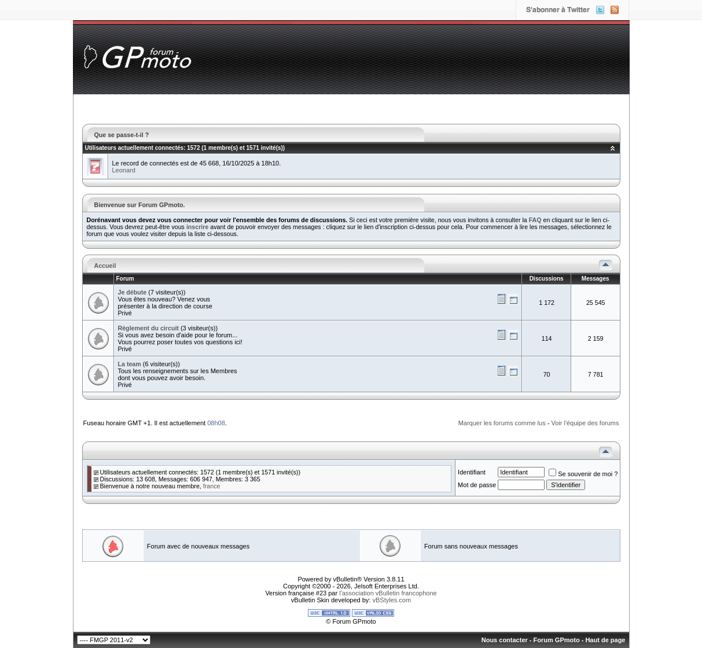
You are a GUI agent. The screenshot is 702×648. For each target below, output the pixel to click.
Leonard (123, 170)
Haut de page (605, 639)
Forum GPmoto (557, 639)
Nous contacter (505, 639)
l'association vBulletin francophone (387, 593)
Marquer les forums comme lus (502, 422)
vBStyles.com (392, 600)
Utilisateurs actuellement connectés (134, 148)
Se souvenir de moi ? (583, 473)
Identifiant (472, 472)
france (211, 486)
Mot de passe (477, 484)
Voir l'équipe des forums (585, 422)
